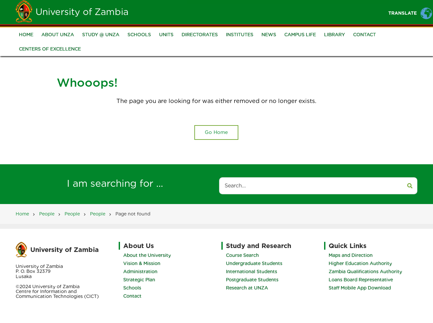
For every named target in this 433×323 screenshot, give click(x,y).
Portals (294, 11)
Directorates (200, 34)
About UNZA (57, 34)
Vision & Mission (141, 263)
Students (231, 11)
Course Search (242, 255)
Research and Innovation (350, 11)
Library (334, 34)
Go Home (216, 132)
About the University (147, 255)
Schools (139, 34)
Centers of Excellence (50, 48)
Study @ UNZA (100, 34)
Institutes (239, 34)
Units (166, 34)
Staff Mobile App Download (360, 287)
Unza (199, 11)
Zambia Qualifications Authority (365, 271)
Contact (364, 34)
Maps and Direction (351, 255)
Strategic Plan (139, 279)
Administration (140, 271)
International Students (251, 271)
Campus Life (300, 34)
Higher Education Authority (360, 263)
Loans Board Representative (361, 279)
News (268, 34)
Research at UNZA (247, 287)
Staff (263, 11)
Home (173, 11)
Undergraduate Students (254, 263)
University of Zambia (82, 11)
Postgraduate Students (252, 279)
